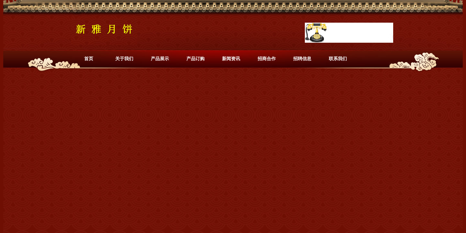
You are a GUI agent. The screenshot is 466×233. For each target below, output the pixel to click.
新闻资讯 (231, 58)
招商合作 (267, 58)
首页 (88, 58)
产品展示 (160, 58)
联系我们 (338, 58)
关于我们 (124, 58)
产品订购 (195, 58)
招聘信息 (302, 58)
